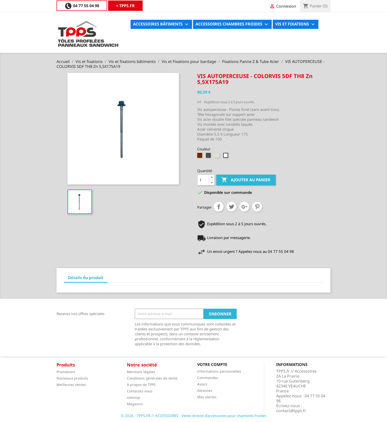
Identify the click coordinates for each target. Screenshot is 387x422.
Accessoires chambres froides (232, 24)
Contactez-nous (140, 391)
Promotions (66, 371)
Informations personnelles (219, 371)
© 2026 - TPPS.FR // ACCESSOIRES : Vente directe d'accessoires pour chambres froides (193, 415)
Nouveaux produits (72, 378)
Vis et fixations (295, 24)
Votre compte (212, 364)
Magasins (135, 404)
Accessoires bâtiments (161, 24)
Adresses (204, 390)
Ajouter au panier (246, 180)
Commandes (207, 377)
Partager (219, 207)
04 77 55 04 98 (117, 5)
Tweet (231, 207)
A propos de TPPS (141, 384)
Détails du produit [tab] (85, 277)
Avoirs (202, 384)
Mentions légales (141, 371)
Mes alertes (206, 397)
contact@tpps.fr (291, 410)
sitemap (133, 397)
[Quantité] (203, 180)
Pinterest (257, 207)
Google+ (244, 207)
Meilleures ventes (71, 384)
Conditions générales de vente (152, 378)
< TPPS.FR (73, 5)
